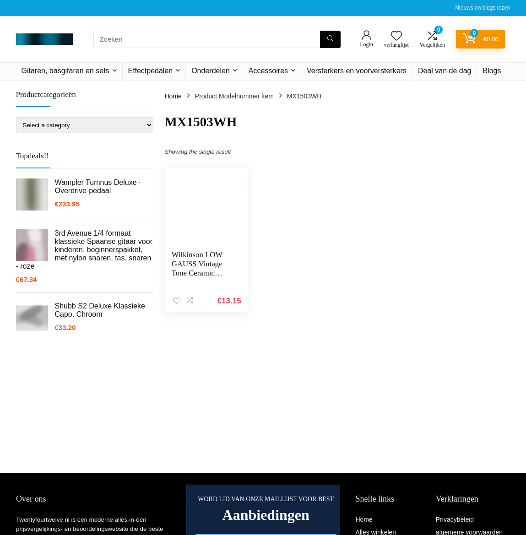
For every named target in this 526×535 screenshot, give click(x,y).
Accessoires (268, 71)
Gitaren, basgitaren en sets (65, 71)
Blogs (492, 71)
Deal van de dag (445, 71)
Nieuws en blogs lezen (482, 8)
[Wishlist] (396, 36)
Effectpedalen (150, 71)
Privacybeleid (455, 519)
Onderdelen (210, 71)
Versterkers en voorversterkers (357, 71)
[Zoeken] (330, 39)
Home (173, 96)
